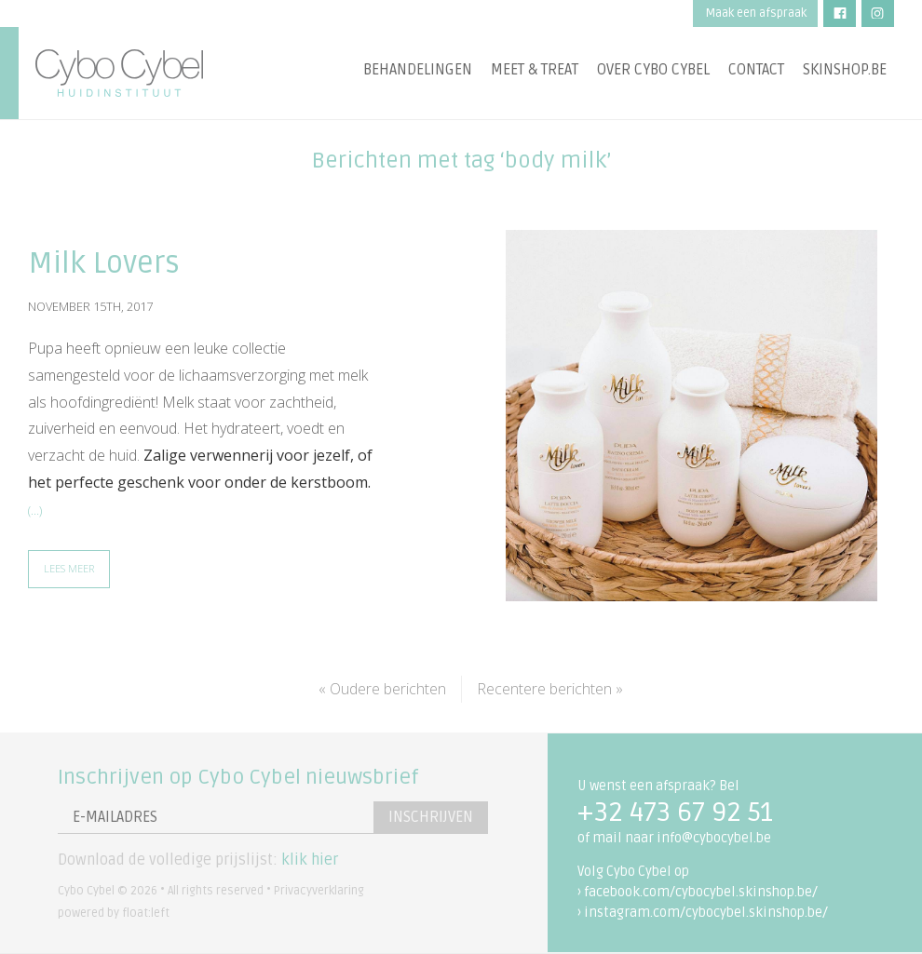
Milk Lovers (104, 263)
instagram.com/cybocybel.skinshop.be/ (706, 912)
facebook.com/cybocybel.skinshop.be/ (701, 892)
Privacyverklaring (319, 890)
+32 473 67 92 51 (675, 812)
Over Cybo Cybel (653, 69)
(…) (35, 510)
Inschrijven (430, 817)
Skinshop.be (845, 69)
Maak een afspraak (756, 13)
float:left (145, 913)
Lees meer (69, 568)
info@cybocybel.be (714, 838)
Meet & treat (534, 69)
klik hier (309, 860)
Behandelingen (417, 69)
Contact (756, 69)
